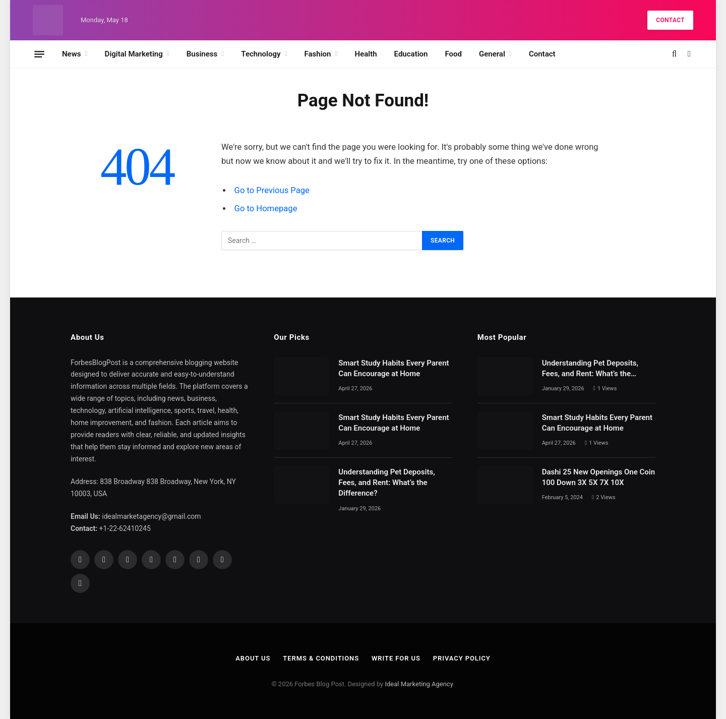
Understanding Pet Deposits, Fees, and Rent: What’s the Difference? (386, 482)
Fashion (318, 53)
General (492, 53)
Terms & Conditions (321, 658)
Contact (670, 20)
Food (453, 53)
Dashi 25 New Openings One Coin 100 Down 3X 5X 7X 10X (598, 477)
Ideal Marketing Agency (419, 684)
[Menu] (39, 54)
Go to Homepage (265, 208)
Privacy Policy (462, 658)
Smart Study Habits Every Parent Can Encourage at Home (393, 368)
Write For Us (396, 658)
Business (202, 53)
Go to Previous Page (272, 190)
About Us (252, 658)
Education (411, 53)
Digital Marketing (134, 53)
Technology (260, 53)
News (71, 53)
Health (366, 53)
